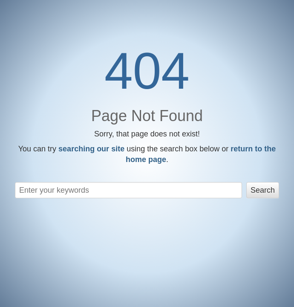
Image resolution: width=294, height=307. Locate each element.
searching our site (91, 149)
